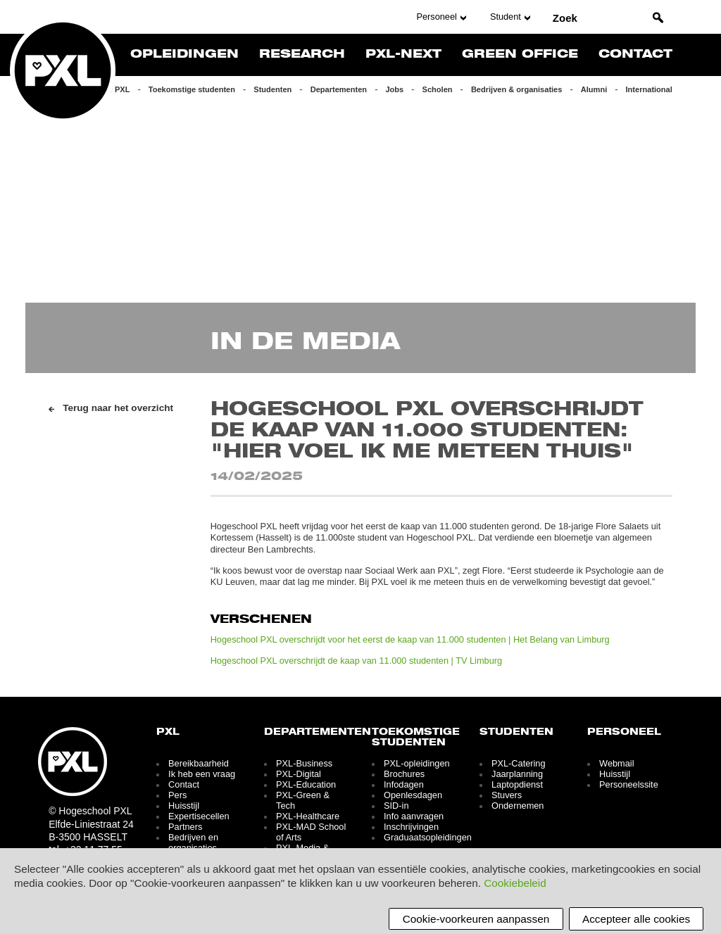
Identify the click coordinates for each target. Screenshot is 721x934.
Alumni (594, 89)
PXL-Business (304, 763)
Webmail (616, 763)
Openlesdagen (413, 795)
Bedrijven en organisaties (193, 842)
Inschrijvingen (411, 826)
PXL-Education (306, 784)
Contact (635, 55)
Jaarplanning (517, 774)
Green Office (520, 55)
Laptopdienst (517, 784)
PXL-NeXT (403, 55)
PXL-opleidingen (417, 763)
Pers (177, 795)
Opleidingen (184, 55)
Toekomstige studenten (192, 89)
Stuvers (506, 795)
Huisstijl (183, 805)
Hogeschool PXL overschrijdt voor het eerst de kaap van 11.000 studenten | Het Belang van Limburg (410, 639)
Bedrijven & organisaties (517, 89)
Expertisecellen (198, 816)
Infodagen (404, 784)
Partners (185, 826)
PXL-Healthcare (307, 816)
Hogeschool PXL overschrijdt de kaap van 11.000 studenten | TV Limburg (356, 660)
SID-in (396, 805)
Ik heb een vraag (201, 774)
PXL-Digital (298, 774)
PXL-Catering (518, 763)
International (649, 89)
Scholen (437, 89)
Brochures (404, 774)
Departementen (339, 89)
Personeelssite (628, 784)
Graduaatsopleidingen (428, 837)
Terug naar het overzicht (118, 408)
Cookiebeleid (515, 883)
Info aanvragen (414, 816)
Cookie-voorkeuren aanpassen (476, 919)
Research (302, 55)
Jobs (394, 89)
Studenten (272, 89)
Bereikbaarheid (198, 763)
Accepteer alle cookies (636, 919)
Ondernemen (517, 805)
